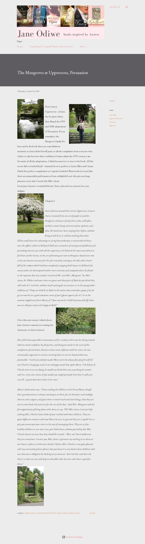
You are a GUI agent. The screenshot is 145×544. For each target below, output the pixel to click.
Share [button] (112, 101)
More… (83, 46)
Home (20, 46)
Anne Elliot (113, 115)
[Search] (115, 6)
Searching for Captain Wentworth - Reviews (51, 46)
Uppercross (112, 125)
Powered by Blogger (72, 537)
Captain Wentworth (115, 118)
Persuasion (112, 122)
